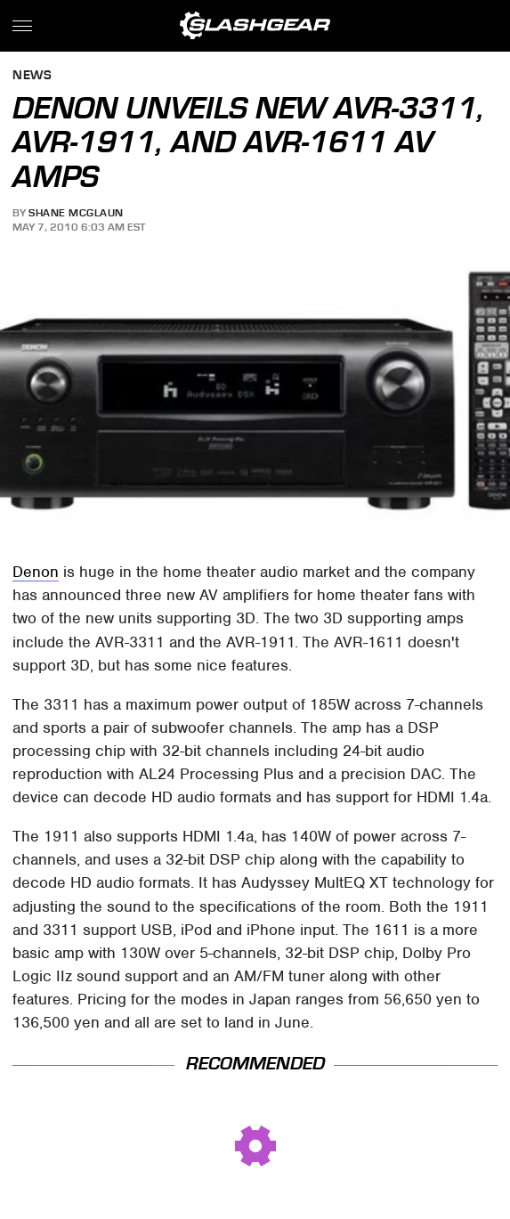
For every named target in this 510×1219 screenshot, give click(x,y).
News (32, 76)
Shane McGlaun (76, 213)
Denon (35, 571)
